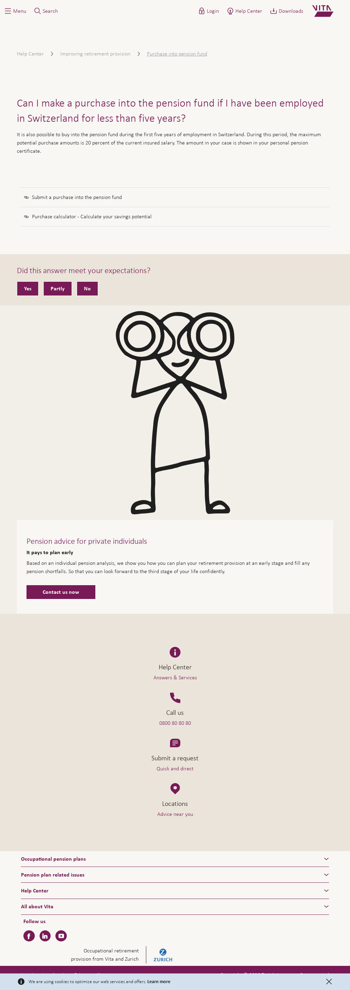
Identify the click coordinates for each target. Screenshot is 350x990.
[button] (15, 11)
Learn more (158, 981)
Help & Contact (300, 972)
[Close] (329, 982)
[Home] (328, 11)
